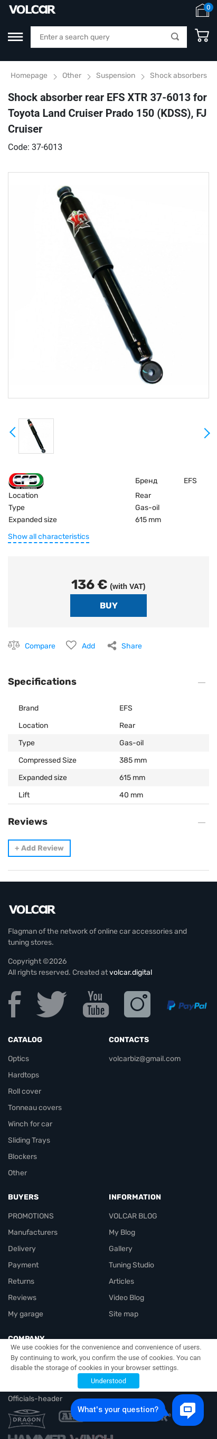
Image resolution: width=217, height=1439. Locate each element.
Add (88, 646)
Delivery (22, 1248)
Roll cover (24, 1091)
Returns (21, 1281)
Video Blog (126, 1297)
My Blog (122, 1232)
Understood (108, 1381)
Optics (18, 1058)
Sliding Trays (29, 1140)
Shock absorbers (178, 75)
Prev (13, 436)
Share (131, 646)
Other (71, 75)
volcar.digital (130, 972)
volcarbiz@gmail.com (145, 1058)
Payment (23, 1265)
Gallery (121, 1248)
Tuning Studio (131, 1265)
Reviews (22, 1297)
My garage (25, 1314)
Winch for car (30, 1124)
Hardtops (23, 1075)
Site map (123, 1314)
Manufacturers (33, 1232)
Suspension (115, 75)
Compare (40, 646)
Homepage (29, 75)
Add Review (39, 848)
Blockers (22, 1156)
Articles (121, 1281)
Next (206, 437)
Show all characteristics (48, 536)
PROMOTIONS (31, 1216)
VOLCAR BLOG (133, 1216)
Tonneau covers (35, 1107)
